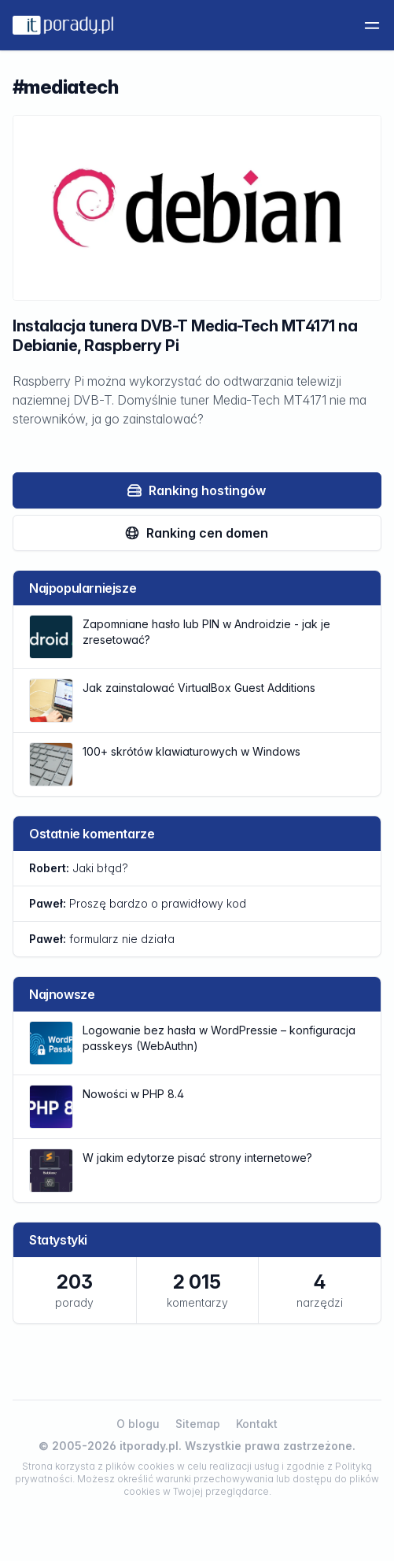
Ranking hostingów (196, 490)
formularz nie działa (102, 938)
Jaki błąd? (78, 868)
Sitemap (197, 1423)
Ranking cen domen (196, 533)
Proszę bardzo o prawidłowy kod (137, 903)
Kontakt (257, 1423)
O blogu (138, 1423)
